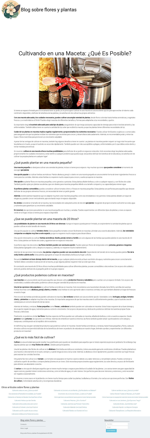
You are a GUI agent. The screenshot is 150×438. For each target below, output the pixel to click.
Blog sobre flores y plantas (49, 9)
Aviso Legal (24, 428)
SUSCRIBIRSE (111, 430)
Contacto (23, 424)
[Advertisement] (75, 33)
